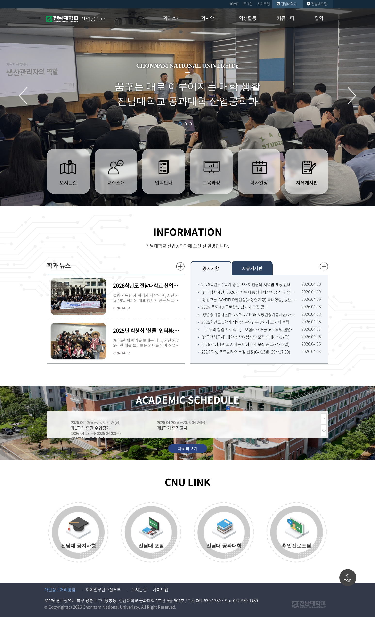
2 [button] (185, 123)
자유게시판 (252, 268)
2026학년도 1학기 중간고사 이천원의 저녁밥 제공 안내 (246, 284)
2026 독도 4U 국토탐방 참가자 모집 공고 (234, 306)
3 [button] (190, 123)
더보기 (180, 266)
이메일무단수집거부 (103, 589)
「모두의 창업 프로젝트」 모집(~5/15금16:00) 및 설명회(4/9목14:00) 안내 (249, 329)
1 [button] (180, 123)
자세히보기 (187, 448)
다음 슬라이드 (351, 95)
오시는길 (139, 589)
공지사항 (211, 268)
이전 (324, 419)
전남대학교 (289, 3)
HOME (233, 3)
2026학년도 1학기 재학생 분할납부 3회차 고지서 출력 (245, 322)
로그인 (248, 3)
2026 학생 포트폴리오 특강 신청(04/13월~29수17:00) (245, 351)
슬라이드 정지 (196, 123)
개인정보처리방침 (59, 589)
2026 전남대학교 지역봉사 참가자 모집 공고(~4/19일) (245, 344)
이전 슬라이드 (23, 95)
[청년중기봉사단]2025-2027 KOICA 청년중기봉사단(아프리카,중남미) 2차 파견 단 (249, 314)
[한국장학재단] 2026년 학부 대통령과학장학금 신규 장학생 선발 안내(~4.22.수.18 (249, 292)
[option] (102, 425)
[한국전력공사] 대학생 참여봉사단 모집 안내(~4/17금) (245, 337)
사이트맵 (263, 3)
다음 (324, 430)
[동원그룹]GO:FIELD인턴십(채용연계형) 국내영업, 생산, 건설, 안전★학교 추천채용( (249, 299)
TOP (347, 580)
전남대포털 (319, 3)
